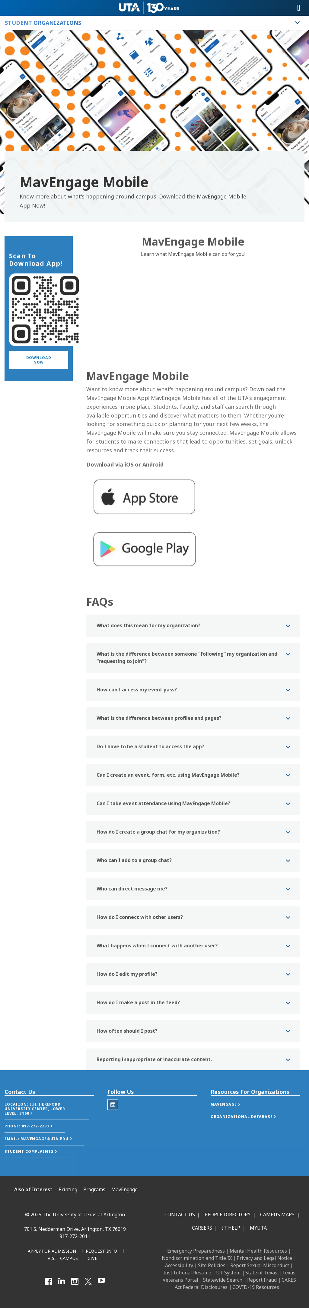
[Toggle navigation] (298, 8)
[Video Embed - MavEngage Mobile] (193, 320)
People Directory (227, 1214)
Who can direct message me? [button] (132, 945)
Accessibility (179, 1265)
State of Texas (261, 1272)
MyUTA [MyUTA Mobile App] (258, 1227)
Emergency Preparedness (196, 1250)
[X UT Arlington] (88, 1281)
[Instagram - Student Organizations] (112, 1118)
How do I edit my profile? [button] (127, 1031)
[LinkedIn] (61, 1281)
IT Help (231, 1227)
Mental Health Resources (258, 1250)
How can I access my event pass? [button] (137, 746)
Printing (68, 1189)
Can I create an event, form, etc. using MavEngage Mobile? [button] (168, 832)
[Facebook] (48, 1281)
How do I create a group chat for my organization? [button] (158, 889)
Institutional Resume (187, 1272)
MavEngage (124, 1189)
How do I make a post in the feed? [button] (138, 1059)
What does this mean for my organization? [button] (148, 682)
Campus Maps (277, 1214)
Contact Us (179, 1214)
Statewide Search (222, 1280)
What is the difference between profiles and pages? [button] (159, 775)
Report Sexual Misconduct (259, 1265)
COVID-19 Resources (255, 1287)
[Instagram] (74, 1281)
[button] (38, 377)
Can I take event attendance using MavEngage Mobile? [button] (163, 860)
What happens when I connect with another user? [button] (157, 1002)
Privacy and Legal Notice (264, 1258)
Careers (202, 1227)
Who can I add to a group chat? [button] (134, 917)
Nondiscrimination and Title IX (197, 1258)
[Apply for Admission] (52, 1251)
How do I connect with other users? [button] (140, 974)
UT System (228, 1272)
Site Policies (211, 1265)
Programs (94, 1189)
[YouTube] (101, 1281)
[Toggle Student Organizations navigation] (297, 22)
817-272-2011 (74, 1236)
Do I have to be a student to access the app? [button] (150, 803)
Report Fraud (262, 1280)
